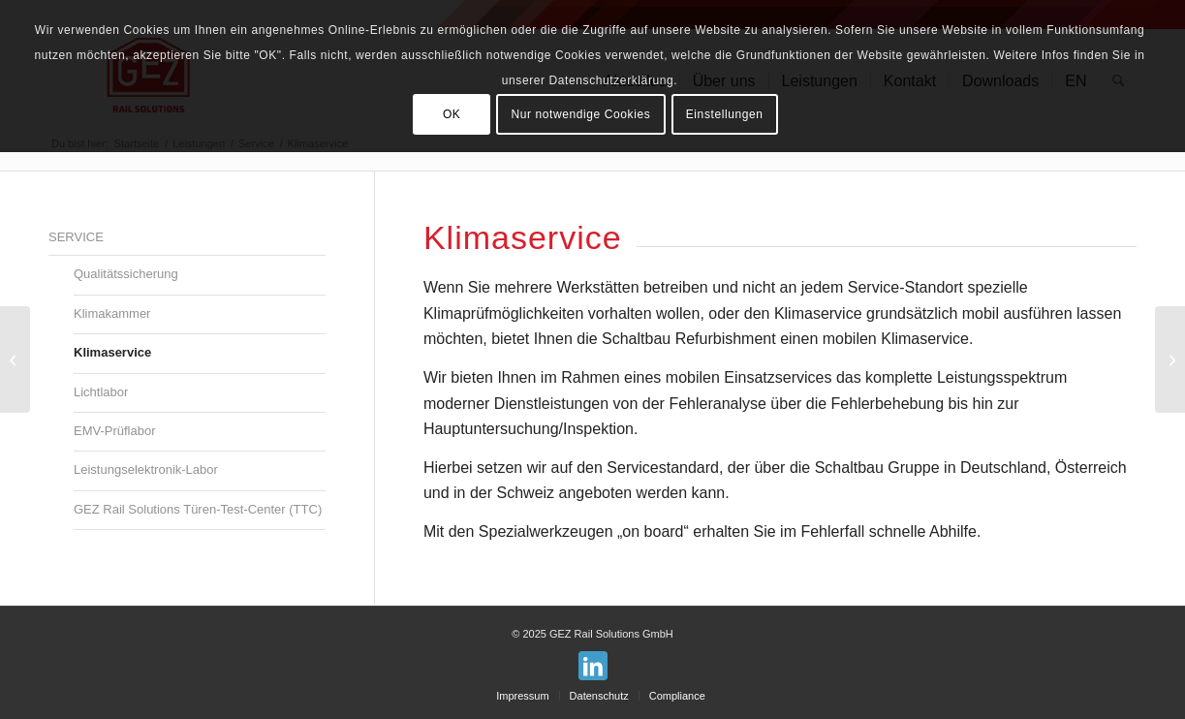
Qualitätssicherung (126, 273)
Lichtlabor (101, 392)
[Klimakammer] (15, 359)
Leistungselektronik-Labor (146, 469)
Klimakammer (112, 313)
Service (76, 237)
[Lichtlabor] (1170, 359)
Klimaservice (112, 352)
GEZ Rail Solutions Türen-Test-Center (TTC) (198, 509)
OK (452, 114)
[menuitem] (522, 696)
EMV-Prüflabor (115, 430)
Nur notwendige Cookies (580, 114)
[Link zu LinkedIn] (593, 665)
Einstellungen (725, 114)
